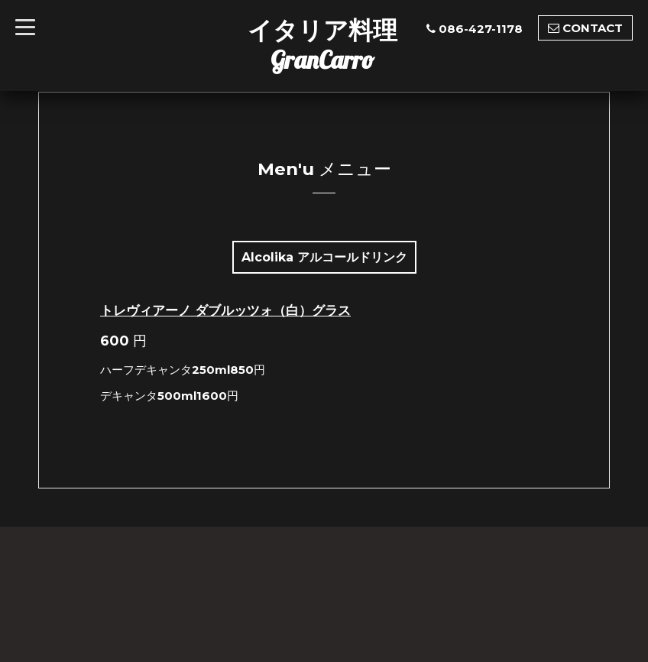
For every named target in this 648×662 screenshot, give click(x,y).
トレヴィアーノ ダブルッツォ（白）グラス (225, 310)
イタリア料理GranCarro (322, 45)
